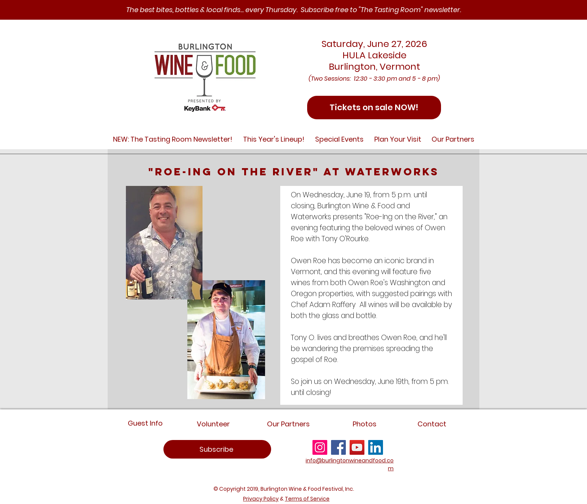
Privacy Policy (261, 498)
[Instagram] (319, 447)
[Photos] (364, 424)
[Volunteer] (213, 424)
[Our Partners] (288, 424)
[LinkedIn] (375, 447)
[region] (217, 449)
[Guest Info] (145, 423)
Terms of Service (307, 498)
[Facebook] (338, 447)
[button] (173, 139)
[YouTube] (357, 447)
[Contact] (431, 424)
